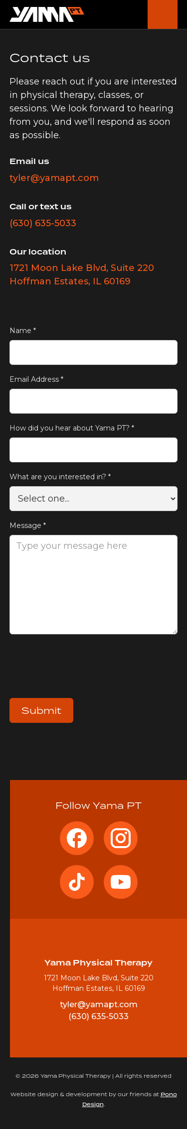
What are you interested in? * (60, 476)
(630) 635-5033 (42, 223)
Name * (22, 330)
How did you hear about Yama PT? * (71, 428)
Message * (27, 525)
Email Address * (36, 379)
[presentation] (85, 668)
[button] (163, 14)
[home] (46, 14)
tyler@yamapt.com (54, 178)
